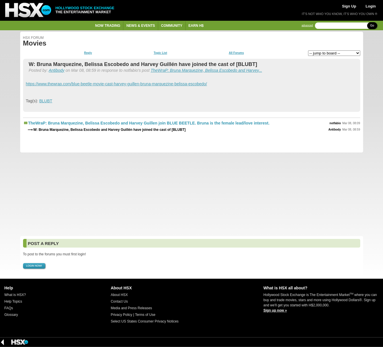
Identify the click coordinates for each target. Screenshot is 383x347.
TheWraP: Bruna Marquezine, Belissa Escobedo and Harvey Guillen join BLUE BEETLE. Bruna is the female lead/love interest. (149, 123)
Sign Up (349, 6)
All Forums (236, 53)
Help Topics (13, 301)
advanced (307, 25)
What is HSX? (15, 295)
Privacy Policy (121, 315)
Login (371, 6)
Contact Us (119, 301)
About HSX (119, 295)
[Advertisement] (192, 194)
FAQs (8, 308)
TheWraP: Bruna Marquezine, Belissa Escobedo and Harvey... (206, 70)
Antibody (56, 70)
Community (171, 26)
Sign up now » (275, 310)
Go (372, 25)
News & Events (140, 26)
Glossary (11, 315)
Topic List (160, 53)
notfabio (335, 123)
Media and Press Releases (131, 308)
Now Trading (107, 26)
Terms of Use (145, 315)
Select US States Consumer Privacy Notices (144, 321)
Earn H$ (196, 26)
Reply (88, 53)
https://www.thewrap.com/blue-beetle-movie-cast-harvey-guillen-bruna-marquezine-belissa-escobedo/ (116, 84)
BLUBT (45, 101)
